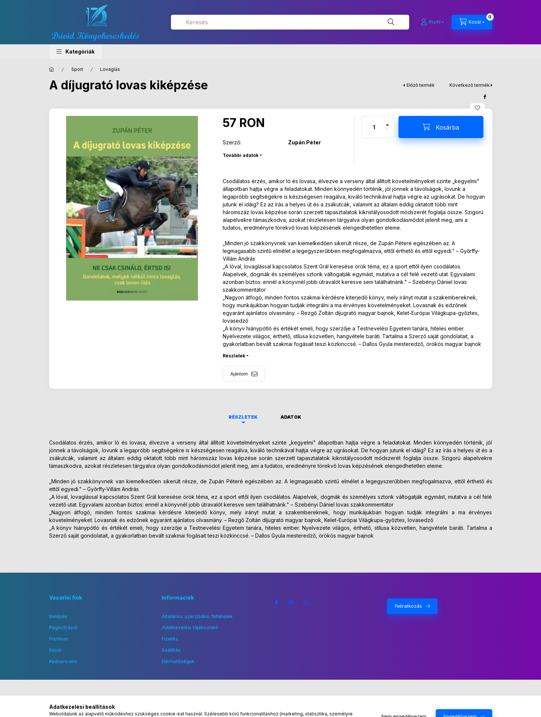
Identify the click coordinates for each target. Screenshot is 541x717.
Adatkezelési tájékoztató (190, 627)
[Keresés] (391, 22)
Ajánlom (239, 374)
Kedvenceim (63, 661)
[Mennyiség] (374, 127)
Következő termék (469, 85)
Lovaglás (110, 69)
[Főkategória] (51, 69)
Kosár (55, 650)
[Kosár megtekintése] (472, 22)
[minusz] (387, 132)
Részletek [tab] (243, 417)
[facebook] (484, 96)
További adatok (240, 155)
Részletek (234, 355)
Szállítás (171, 650)
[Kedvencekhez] (477, 107)
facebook (276, 602)
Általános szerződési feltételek (197, 616)
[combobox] (290, 22)
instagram (291, 602)
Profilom (58, 639)
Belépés (58, 616)
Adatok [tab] (291, 417)
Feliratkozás (408, 606)
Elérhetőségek (178, 661)
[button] (75, 51)
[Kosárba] (440, 127)
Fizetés (170, 639)
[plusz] (387, 121)
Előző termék (421, 85)
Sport (77, 69)
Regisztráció (63, 627)
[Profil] (432, 22)
